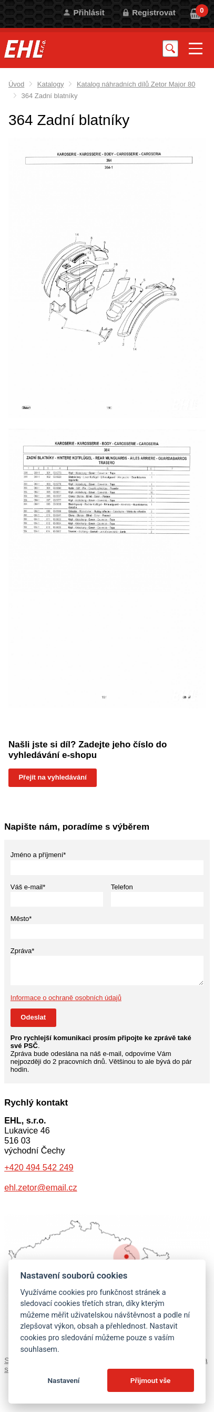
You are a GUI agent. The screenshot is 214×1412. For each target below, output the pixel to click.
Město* (21, 919)
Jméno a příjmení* (38, 855)
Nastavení (63, 1380)
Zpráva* (23, 951)
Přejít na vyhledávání (52, 777)
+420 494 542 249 (38, 1167)
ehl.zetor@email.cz (40, 1187)
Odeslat (33, 1017)
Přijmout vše (150, 1380)
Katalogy (50, 84)
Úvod (16, 84)
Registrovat (154, 12)
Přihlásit (88, 12)
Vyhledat (170, 48)
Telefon (122, 887)
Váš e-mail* (28, 887)
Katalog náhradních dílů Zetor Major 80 (136, 84)
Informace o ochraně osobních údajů (66, 998)
